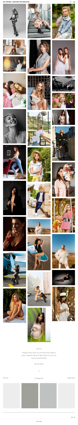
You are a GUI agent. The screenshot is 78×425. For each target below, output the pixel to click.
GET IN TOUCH (39, 363)
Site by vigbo (39, 421)
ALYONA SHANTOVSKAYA (16, 2)
